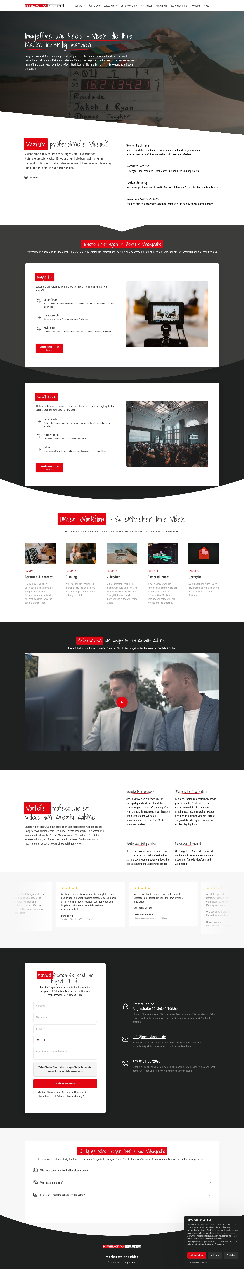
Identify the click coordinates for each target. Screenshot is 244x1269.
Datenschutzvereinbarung (69, 1096)
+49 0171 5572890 (147, 1061)
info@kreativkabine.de (149, 1037)
